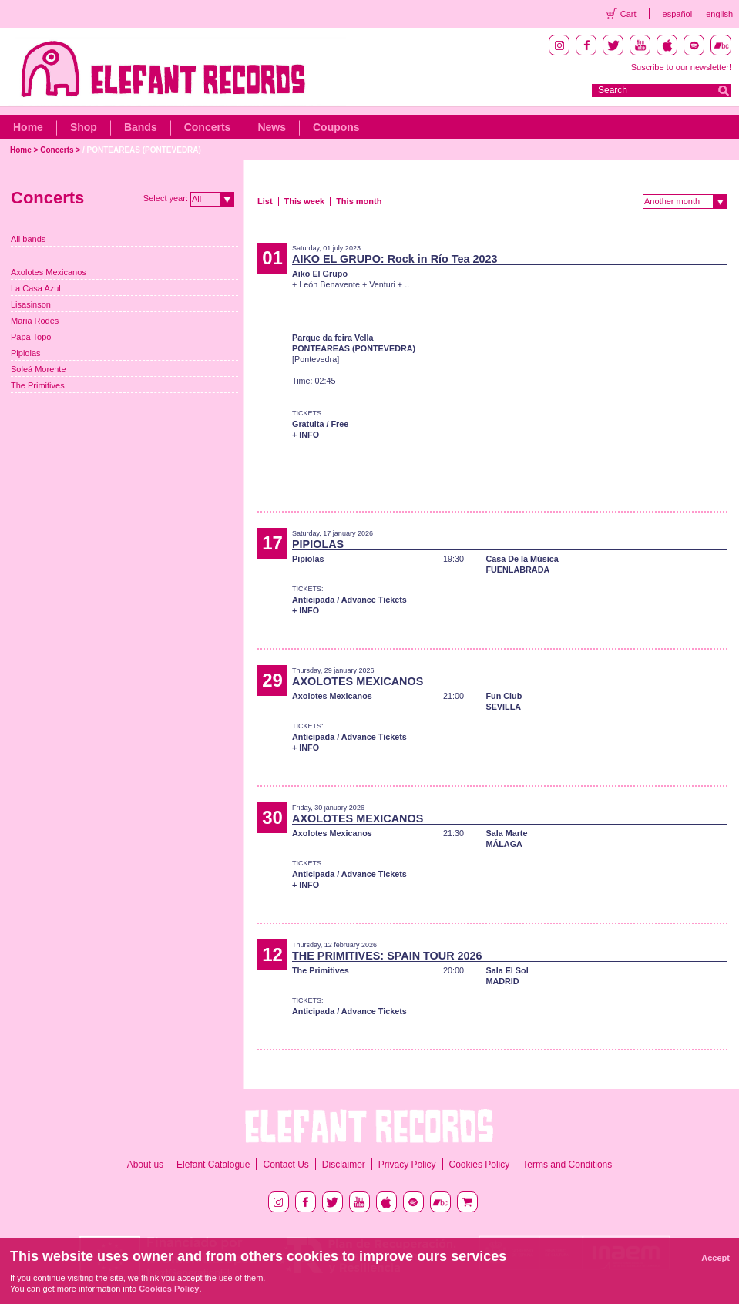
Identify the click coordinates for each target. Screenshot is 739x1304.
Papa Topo (31, 336)
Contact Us (285, 1164)
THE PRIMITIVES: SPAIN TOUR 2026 (387, 955)
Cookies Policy (479, 1164)
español (678, 13)
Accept (715, 1257)
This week (304, 201)
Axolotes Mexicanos (48, 272)
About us (145, 1164)
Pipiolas (26, 353)
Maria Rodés (35, 320)
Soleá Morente (38, 369)
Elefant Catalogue (213, 1164)
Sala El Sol (506, 970)
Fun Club (503, 696)
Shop (83, 127)
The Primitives (38, 385)
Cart (628, 13)
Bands (140, 127)
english (719, 13)
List (265, 201)
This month (358, 201)
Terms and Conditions (567, 1164)
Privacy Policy (407, 1164)
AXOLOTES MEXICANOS (357, 681)
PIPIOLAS (318, 544)
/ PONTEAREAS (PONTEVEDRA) (141, 150)
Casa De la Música (521, 558)
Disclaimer (343, 1164)
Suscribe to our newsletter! (681, 67)
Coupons (336, 127)
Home (28, 127)
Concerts (207, 127)
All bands (28, 239)
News (271, 127)
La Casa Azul (36, 288)
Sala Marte (506, 833)
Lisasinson (31, 304)
